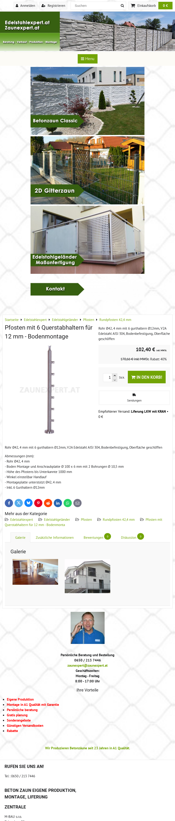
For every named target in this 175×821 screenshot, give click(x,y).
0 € (165, 5)
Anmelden (25, 5)
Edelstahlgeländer (57, 519)
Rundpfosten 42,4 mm (119, 519)
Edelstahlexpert (21, 519)
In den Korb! (146, 377)
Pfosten (86, 519)
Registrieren (53, 5)
